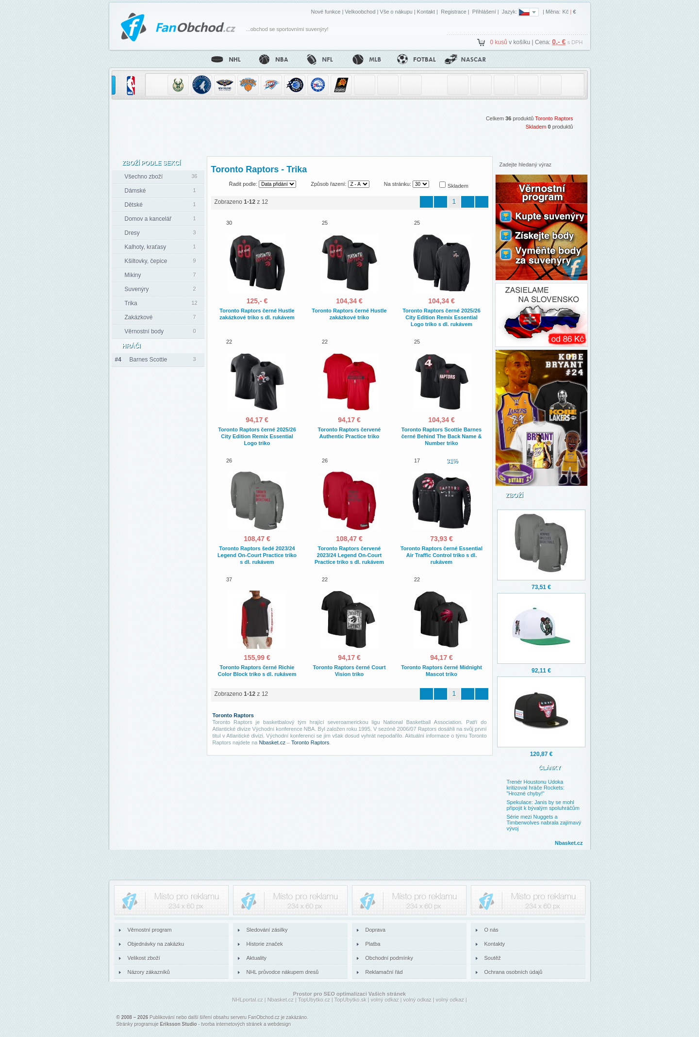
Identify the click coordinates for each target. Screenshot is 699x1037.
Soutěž (492, 958)
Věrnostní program (150, 930)
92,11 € (541, 670)
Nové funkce (325, 12)
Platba (373, 944)
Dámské (135, 190)
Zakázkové (139, 317)
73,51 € (541, 587)
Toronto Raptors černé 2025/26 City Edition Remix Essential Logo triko (257, 436)
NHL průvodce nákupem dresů (283, 972)
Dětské (134, 204)
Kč (566, 12)
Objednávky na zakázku (156, 944)
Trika (131, 303)
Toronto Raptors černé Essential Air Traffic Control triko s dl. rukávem (441, 555)
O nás (491, 930)
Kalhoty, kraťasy (145, 247)
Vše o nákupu (396, 12)
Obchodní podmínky (389, 958)
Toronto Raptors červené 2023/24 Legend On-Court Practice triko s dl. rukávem (349, 555)
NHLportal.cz (247, 1000)
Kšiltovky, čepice (146, 261)
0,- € (559, 42)
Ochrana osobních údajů (513, 972)
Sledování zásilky (267, 930)
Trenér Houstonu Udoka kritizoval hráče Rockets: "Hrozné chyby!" (536, 787)
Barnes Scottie (141, 359)
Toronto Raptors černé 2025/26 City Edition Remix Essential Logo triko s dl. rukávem (441, 317)
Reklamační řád (384, 972)
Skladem (536, 127)
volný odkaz (385, 1000)
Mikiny (133, 275)
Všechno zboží (144, 176)
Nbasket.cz (272, 742)
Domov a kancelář (148, 218)
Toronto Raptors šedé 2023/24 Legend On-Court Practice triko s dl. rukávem (257, 555)
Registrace (453, 12)
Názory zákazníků (149, 972)
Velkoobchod (360, 12)
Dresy (132, 233)
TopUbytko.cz (314, 1000)
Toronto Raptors (554, 118)
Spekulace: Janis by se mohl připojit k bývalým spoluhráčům (543, 805)
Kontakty (494, 944)
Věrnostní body (144, 331)
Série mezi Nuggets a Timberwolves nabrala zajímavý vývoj (544, 822)
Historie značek (265, 944)
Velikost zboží (144, 958)
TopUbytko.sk (350, 1000)
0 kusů (498, 42)
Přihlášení (484, 12)
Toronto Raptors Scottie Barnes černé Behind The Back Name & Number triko (441, 436)
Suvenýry (137, 289)
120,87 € (541, 754)
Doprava (376, 930)
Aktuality (257, 958)
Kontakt (426, 12)
